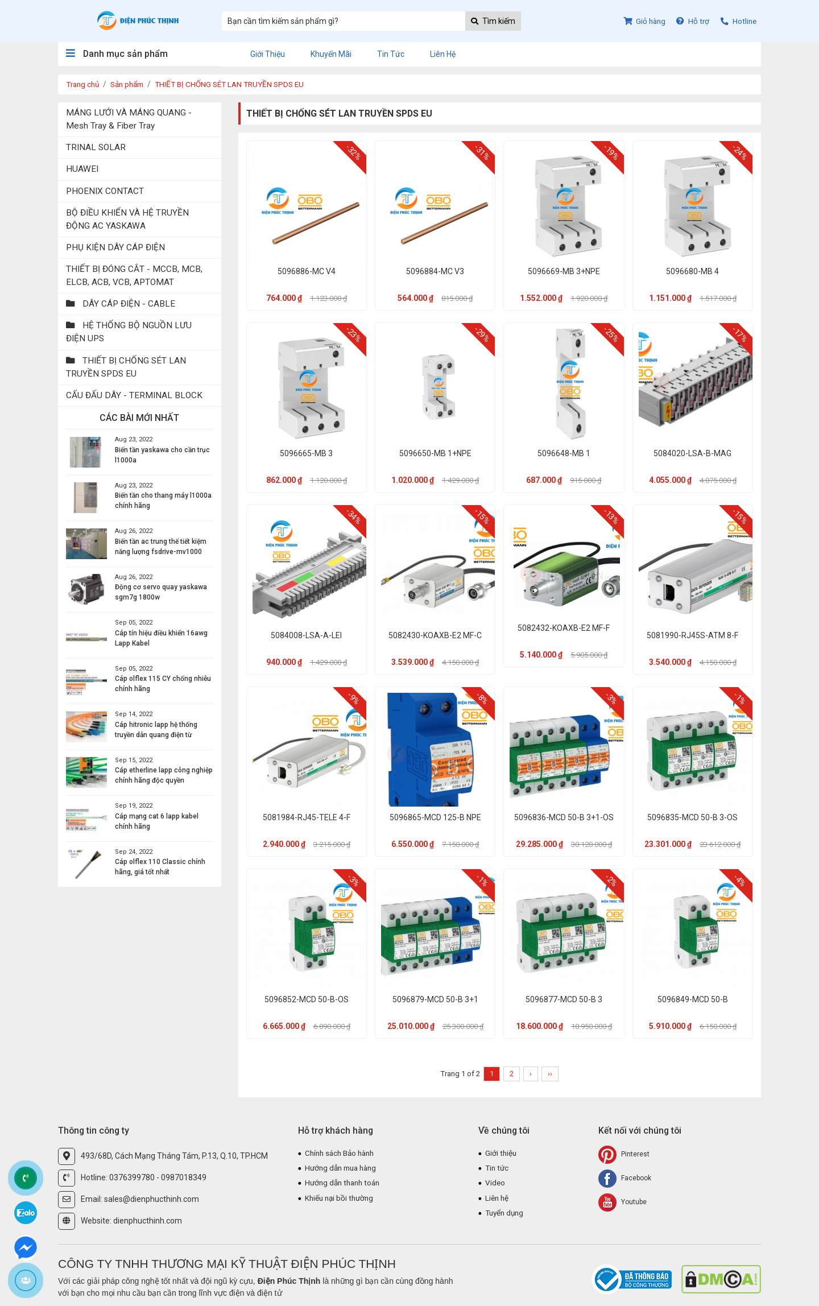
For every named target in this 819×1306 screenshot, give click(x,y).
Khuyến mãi (331, 54)
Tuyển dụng (506, 1214)
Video (495, 1183)
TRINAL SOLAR (96, 147)
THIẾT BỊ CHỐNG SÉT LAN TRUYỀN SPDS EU (240, 84)
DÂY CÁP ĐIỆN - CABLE (120, 304)
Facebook (624, 1178)
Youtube (622, 1202)
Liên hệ (443, 54)
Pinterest (624, 1155)
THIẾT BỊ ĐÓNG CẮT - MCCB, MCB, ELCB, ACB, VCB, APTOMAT (134, 275)
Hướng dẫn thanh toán (345, 1183)
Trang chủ (84, 84)
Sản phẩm (131, 84)
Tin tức (390, 54)
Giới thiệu (267, 54)
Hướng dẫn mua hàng (343, 1168)
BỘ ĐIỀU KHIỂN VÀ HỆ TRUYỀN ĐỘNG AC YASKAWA (127, 219)
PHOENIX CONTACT (105, 191)
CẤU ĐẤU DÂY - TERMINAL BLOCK (134, 395)
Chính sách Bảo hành (342, 1153)
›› (550, 1073)
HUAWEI (82, 169)
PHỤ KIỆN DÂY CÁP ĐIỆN (115, 247)
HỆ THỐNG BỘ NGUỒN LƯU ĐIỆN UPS (129, 332)
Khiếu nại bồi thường (341, 1199)
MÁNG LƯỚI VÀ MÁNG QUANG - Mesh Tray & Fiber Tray (129, 119)
